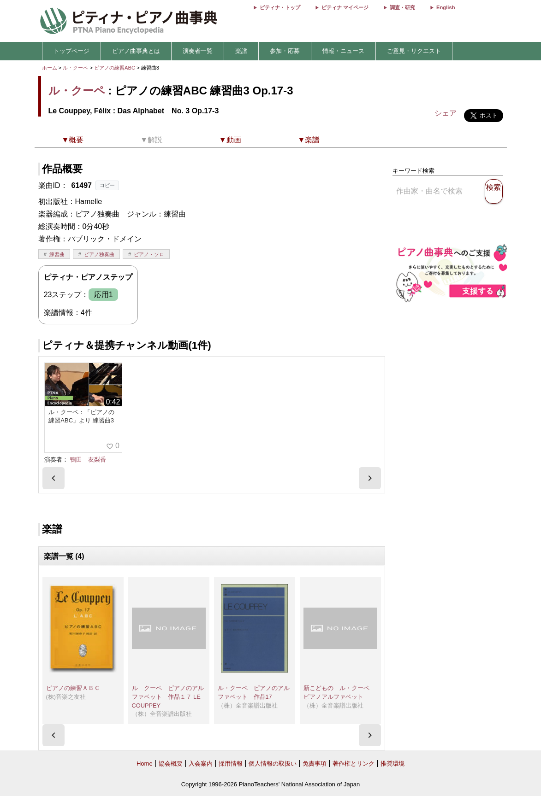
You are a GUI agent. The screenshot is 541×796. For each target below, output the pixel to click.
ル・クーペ (75, 67)
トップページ (71, 50)
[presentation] (53, 478)
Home (145, 763)
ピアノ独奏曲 (99, 254)
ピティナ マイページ (345, 7)
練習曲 (57, 254)
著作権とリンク (354, 763)
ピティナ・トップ (280, 7)
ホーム (49, 67)
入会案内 (201, 763)
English (445, 7)
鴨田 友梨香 (88, 459)
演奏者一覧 (198, 50)
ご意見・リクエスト (414, 50)
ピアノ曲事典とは (136, 50)
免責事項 (315, 763)
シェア (445, 113)
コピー (107, 185)
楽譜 (241, 50)
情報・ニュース (343, 50)
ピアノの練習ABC (115, 67)
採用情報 (231, 763)
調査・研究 (402, 7)
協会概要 (171, 763)
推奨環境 (392, 763)
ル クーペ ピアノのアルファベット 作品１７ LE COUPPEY (169, 696)
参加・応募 (285, 50)
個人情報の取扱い (273, 763)
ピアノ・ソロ (149, 254)
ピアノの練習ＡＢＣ (73, 688)
